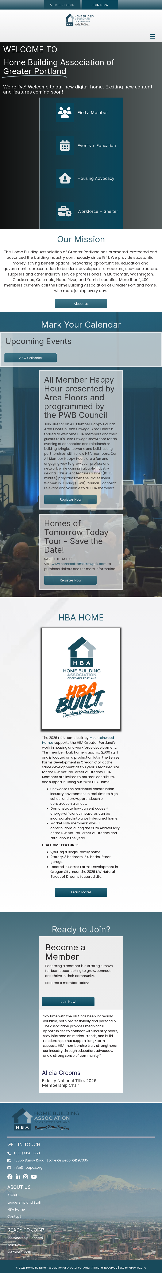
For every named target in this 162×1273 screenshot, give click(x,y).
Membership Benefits (25, 1238)
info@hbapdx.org (28, 1167)
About (12, 1195)
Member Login (19, 1252)
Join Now (14, 1245)
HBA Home (16, 1209)
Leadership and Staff (24, 1202)
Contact (14, 1216)
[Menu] (153, 36)
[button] (62, 5)
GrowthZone (137, 1268)
